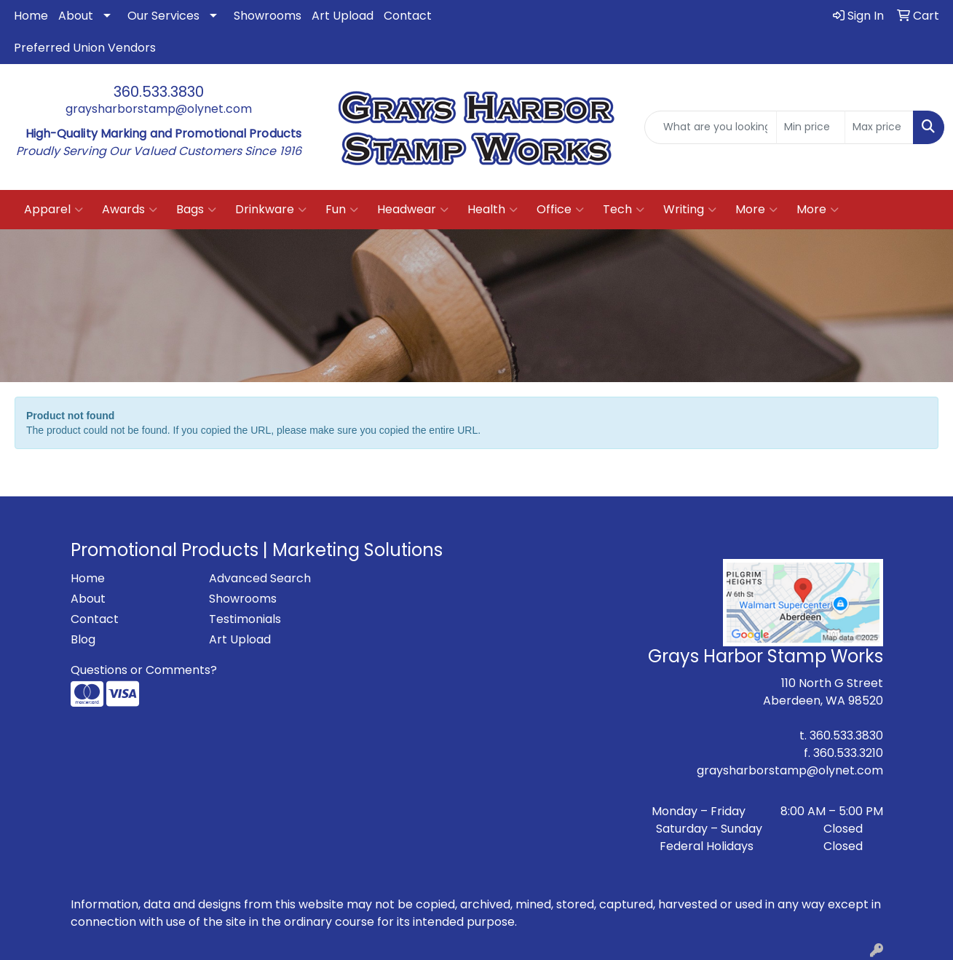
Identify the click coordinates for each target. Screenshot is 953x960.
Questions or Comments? (144, 670)
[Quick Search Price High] (879, 127)
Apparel (53, 209)
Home (31, 15)
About (75, 15)
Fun (341, 209)
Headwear (412, 209)
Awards (129, 209)
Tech (623, 209)
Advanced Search (260, 578)
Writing (689, 209)
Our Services (163, 15)
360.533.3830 (159, 92)
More (756, 209)
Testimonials (245, 619)
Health (492, 209)
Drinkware (271, 209)
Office (560, 209)
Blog (83, 639)
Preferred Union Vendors (85, 47)
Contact (408, 15)
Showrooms (267, 15)
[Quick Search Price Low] (810, 127)
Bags (196, 209)
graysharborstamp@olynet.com (159, 108)
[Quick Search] (710, 127)
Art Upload (342, 15)
